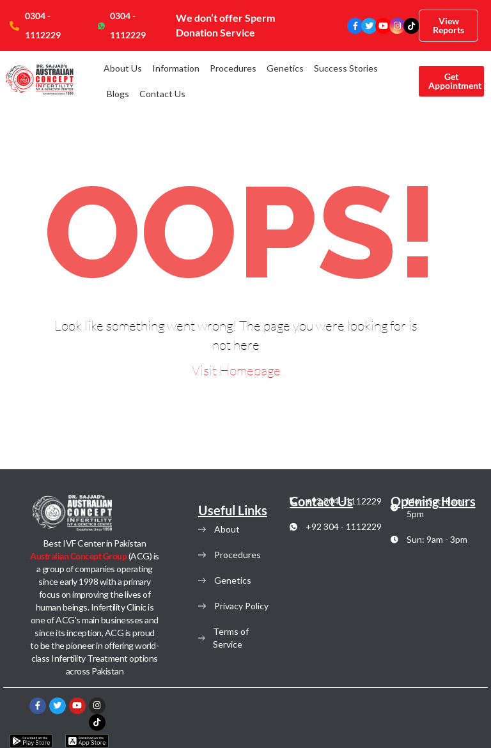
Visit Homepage (236, 370)
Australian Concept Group (79, 555)
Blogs (118, 93)
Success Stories (346, 68)
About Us (123, 68)
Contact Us (162, 93)
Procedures (233, 68)
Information (175, 68)
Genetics (285, 68)
